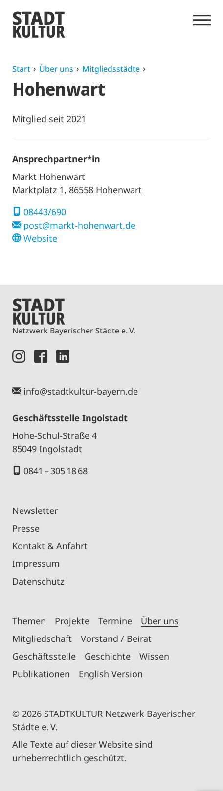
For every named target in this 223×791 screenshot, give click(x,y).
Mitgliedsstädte (111, 68)
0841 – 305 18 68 (55, 471)
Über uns (56, 68)
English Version (111, 674)
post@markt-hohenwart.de (79, 225)
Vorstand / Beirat (116, 638)
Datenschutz (38, 581)
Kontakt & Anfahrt (50, 546)
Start (21, 68)
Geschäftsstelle (44, 656)
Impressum (36, 563)
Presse (26, 528)
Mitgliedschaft (42, 638)
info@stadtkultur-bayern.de (80, 391)
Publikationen (41, 674)
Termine (115, 621)
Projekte (72, 621)
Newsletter (35, 510)
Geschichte (108, 656)
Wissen (154, 656)
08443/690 (44, 212)
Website (40, 238)
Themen (29, 621)
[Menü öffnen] (202, 20)
